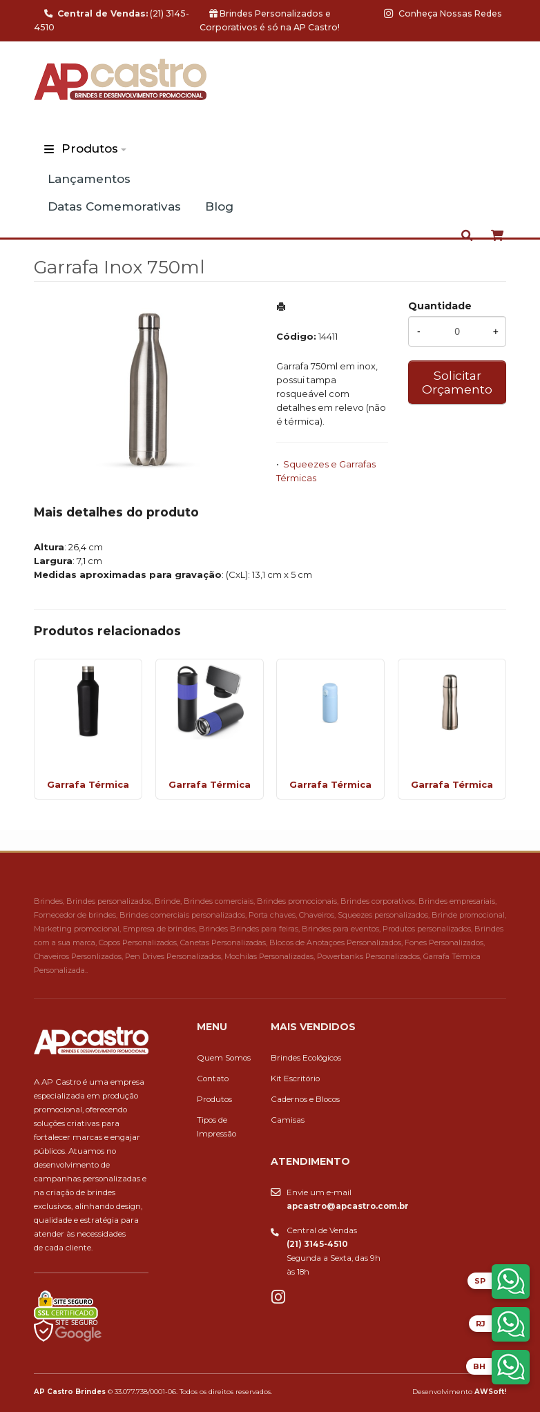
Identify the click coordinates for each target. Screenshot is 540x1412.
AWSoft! (490, 1391)
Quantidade (440, 306)
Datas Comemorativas (114, 206)
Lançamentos (89, 179)
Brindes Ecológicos (306, 1058)
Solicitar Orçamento (457, 382)
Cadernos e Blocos (305, 1099)
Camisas (288, 1120)
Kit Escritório (295, 1078)
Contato (213, 1078)
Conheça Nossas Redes (443, 13)
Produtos (89, 148)
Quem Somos (224, 1058)
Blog (219, 206)
